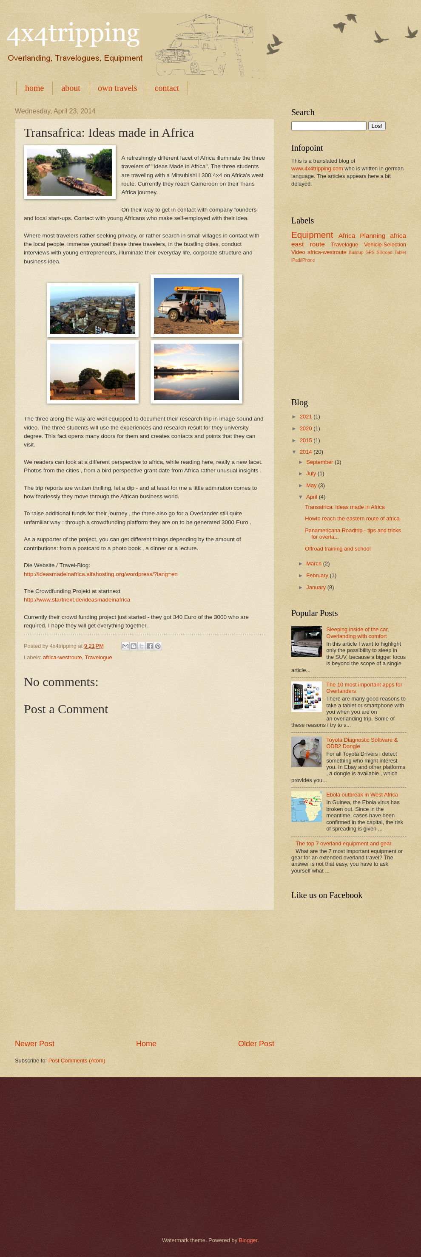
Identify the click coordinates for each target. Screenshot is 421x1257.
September (320, 462)
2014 (306, 452)
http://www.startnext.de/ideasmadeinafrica (77, 599)
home (34, 88)
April (312, 497)
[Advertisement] (144, 974)
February (318, 575)
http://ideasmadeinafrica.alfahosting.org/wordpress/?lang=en (101, 574)
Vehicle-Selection (385, 244)
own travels (117, 88)
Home (146, 1043)
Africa (347, 235)
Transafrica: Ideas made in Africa (345, 507)
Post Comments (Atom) (76, 1060)
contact (167, 88)
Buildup (356, 252)
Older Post (256, 1043)
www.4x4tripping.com (317, 168)
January (316, 587)
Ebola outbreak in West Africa (362, 794)
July (311, 473)
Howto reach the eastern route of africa (352, 518)
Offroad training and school (337, 548)
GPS (370, 252)
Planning (372, 235)
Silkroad (385, 252)
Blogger (248, 1240)
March (314, 563)
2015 (306, 440)
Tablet (400, 252)
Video (298, 252)
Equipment (312, 235)
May (312, 485)
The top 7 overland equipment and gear (343, 843)
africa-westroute (62, 657)
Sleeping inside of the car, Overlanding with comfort (357, 632)
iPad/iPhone (303, 260)
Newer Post (34, 1043)
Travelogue (98, 657)
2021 (306, 416)
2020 (306, 428)
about (70, 88)
